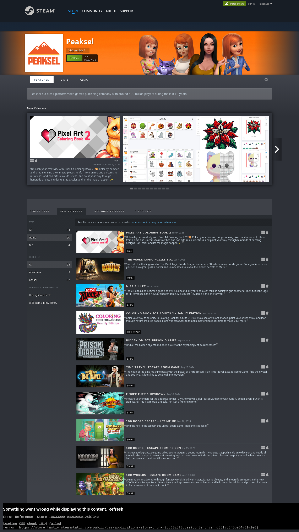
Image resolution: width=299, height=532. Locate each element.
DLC (49, 245)
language (264, 3)
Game (49, 237)
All (49, 230)
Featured (41, 79)
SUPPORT (127, 11)
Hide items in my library (43, 302)
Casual (49, 280)
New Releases (71, 211)
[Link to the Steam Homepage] (43, 14)
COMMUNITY (92, 11)
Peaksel (80, 41)
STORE (73, 11)
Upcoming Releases (109, 211)
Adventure (49, 272)
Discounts (143, 211)
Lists (65, 79)
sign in (251, 3)
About (111, 11)
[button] (74, 58)
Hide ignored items (40, 295)
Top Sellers (40, 211)
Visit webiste (78, 50)
